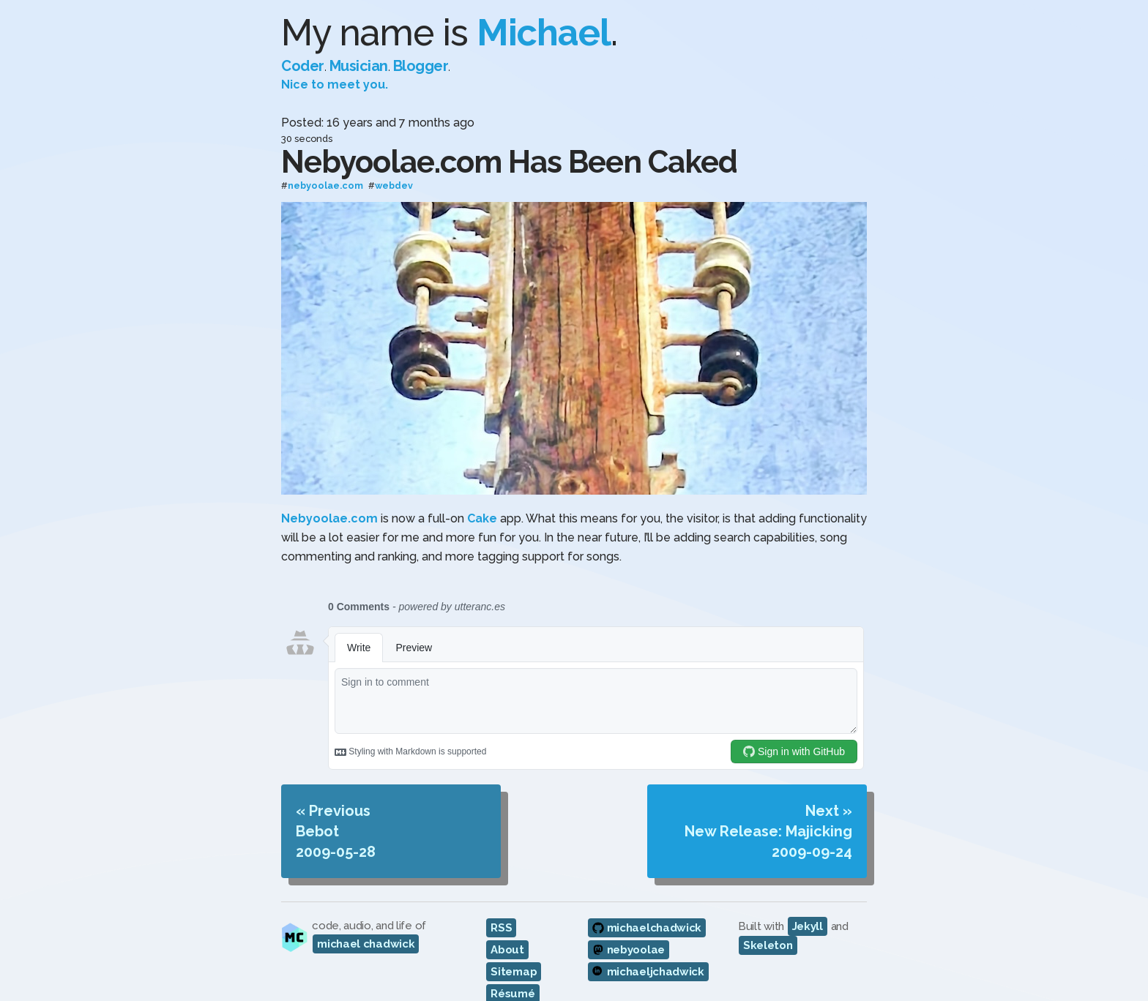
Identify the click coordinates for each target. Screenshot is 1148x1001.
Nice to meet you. (334, 84)
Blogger (421, 66)
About (507, 949)
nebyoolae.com (325, 186)
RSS (501, 927)
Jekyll (807, 926)
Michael (544, 32)
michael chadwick (365, 944)
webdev (394, 186)
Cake (482, 518)
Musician (358, 66)
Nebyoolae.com (329, 518)
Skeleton (768, 945)
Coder (302, 66)
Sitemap (514, 971)
